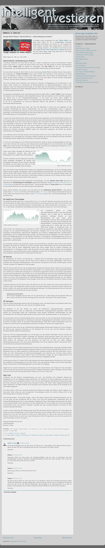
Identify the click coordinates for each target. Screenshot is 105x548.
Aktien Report (64, 40)
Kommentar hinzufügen (10, 492)
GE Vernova (43, 192)
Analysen (17, 435)
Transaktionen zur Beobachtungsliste (86, 76)
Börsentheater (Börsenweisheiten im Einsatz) (88, 67)
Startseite (38, 537)
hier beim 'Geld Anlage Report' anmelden (52, 49)
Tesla (17, 65)
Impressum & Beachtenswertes (84, 78)
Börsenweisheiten (80, 65)
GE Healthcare (16, 192)
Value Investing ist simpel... (83, 48)
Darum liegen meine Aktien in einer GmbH (87, 82)
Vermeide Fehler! (80, 57)
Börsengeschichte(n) (81, 63)
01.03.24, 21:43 (17, 455)
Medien (56, 435)
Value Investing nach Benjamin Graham (86, 50)
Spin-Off (66, 435)
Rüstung (61, 435)
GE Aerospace (38, 194)
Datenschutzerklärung (81, 80)
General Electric (47, 72)
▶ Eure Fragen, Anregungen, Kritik (86, 33)
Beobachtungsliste (81, 74)
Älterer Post (67, 537)
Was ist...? (78, 61)
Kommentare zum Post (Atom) (18, 541)
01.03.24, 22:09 (17, 468)
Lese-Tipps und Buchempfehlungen (85, 71)
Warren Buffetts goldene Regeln (84, 52)
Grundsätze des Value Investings (85, 55)
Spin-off (37, 201)
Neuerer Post (8, 537)
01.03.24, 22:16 (17, 478)
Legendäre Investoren (81, 69)
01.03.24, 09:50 (24, 443)
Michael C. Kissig (12, 443)
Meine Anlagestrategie (82, 59)
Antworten (10, 449)
